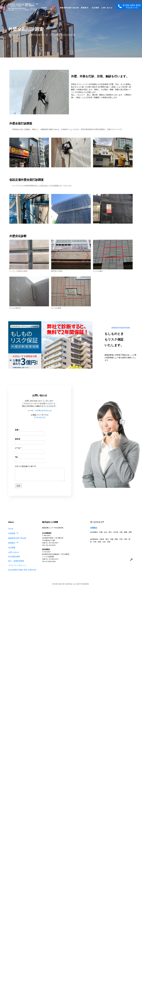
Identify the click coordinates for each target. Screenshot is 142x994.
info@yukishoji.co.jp (43, 410)
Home (44, 8)
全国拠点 (93, 528)
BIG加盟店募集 (14, 556)
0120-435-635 (39, 417)
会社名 (17, 439)
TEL (16, 457)
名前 (17, 430)
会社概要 (95, 8)
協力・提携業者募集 (16, 561)
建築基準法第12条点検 (69, 8)
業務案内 (84, 8)
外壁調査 (52, 8)
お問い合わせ (106, 8)
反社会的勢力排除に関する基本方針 (22, 570)
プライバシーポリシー (17, 565)
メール (18, 448)
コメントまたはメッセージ (25, 466)
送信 (18, 486)
